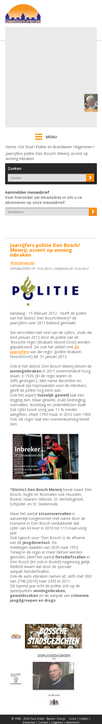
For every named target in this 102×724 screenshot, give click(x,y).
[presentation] (36, 225)
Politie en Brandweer (54, 146)
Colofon (83, 719)
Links (72, 719)
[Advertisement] (50, 77)
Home (11, 146)
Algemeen (83, 146)
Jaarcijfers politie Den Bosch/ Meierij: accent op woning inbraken (47, 156)
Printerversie (22, 262)
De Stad (26, 146)
